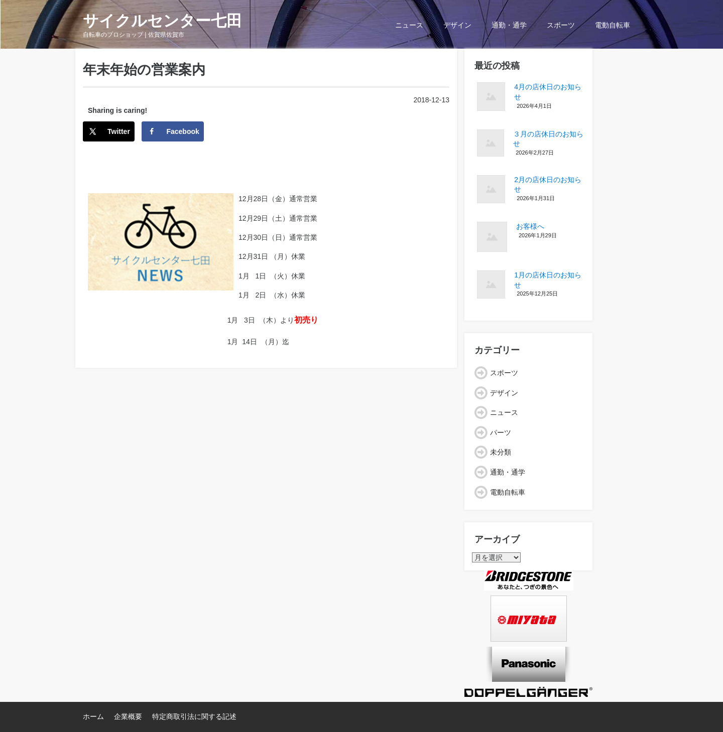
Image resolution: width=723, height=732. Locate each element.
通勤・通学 (509, 25)
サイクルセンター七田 (162, 21)
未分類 (500, 452)
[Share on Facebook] (172, 131)
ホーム (93, 716)
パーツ (500, 432)
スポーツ (561, 25)
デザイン (457, 25)
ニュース (409, 25)
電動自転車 (612, 25)
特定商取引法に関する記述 (194, 716)
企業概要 (128, 716)
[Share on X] (109, 131)
